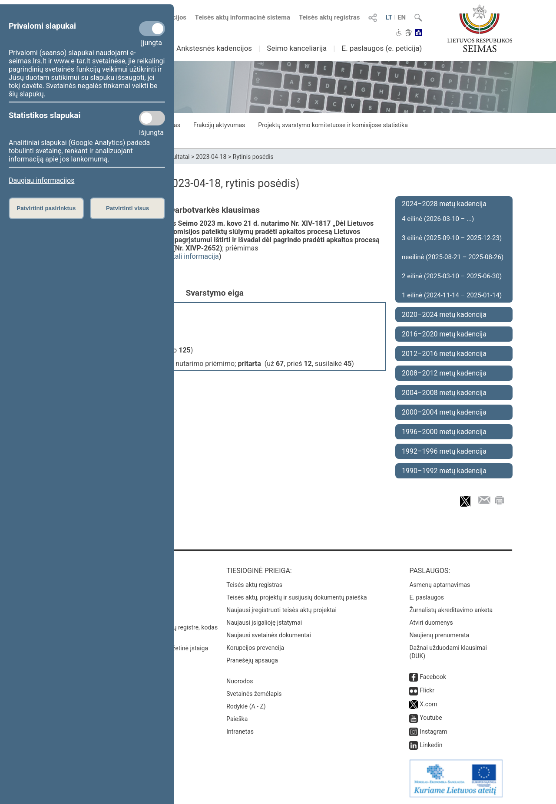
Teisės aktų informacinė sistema (243, 17)
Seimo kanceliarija (297, 48)
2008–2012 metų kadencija (444, 373)
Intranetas (240, 731)
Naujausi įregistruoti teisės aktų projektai (281, 609)
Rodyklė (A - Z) (246, 706)
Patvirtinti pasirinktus (46, 208)
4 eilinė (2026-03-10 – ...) (438, 219)
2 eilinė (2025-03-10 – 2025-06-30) (452, 276)
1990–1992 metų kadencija (444, 471)
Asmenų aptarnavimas (439, 584)
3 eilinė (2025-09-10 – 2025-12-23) (452, 238)
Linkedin (431, 744)
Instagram (433, 731)
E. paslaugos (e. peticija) (381, 48)
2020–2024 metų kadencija (444, 314)
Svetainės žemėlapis (253, 693)
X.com (428, 704)
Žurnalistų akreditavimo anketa (451, 609)
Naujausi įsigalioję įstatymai (264, 622)
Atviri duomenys (431, 622)
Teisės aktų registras (329, 17)
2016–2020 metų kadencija (444, 334)
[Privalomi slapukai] (152, 28)
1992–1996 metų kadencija (444, 451)
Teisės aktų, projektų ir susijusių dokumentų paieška (296, 597)
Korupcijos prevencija (255, 647)
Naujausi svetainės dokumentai (268, 635)
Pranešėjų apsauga (252, 660)
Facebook (433, 676)
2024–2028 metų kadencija (444, 204)
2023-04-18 (211, 156)
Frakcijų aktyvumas (219, 125)
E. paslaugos (426, 597)
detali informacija (192, 256)
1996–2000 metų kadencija (444, 432)
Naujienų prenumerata (439, 635)
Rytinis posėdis (253, 156)
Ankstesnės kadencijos (214, 48)
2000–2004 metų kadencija (444, 412)
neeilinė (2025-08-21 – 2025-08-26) (452, 257)
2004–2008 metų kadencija (444, 393)
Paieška (237, 718)
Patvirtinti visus (127, 208)
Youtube (431, 717)
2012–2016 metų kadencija (444, 353)
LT (389, 17)
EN (401, 17)
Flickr (427, 690)
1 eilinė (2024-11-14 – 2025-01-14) (452, 295)
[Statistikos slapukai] (152, 118)
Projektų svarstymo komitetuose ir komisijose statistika (332, 125)
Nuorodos (239, 681)
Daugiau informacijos (41, 180)
